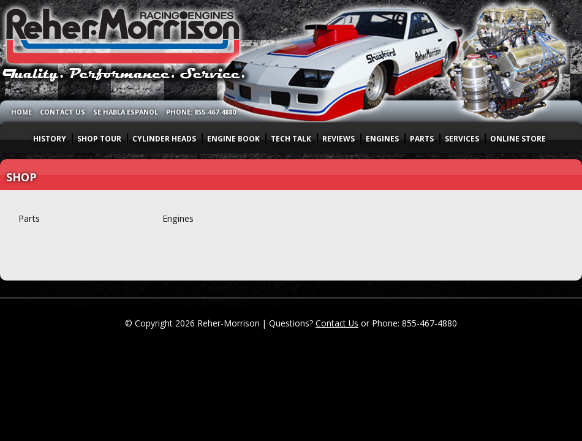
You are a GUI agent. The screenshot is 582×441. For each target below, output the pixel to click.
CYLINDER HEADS (164, 139)
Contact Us (337, 323)
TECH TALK (291, 139)
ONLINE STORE (518, 139)
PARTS (422, 139)
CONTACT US (62, 111)
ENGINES (382, 139)
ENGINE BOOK (233, 139)
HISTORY (49, 139)
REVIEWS (338, 139)
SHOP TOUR (99, 139)
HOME (21, 111)
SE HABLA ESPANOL (125, 111)
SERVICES (462, 139)
